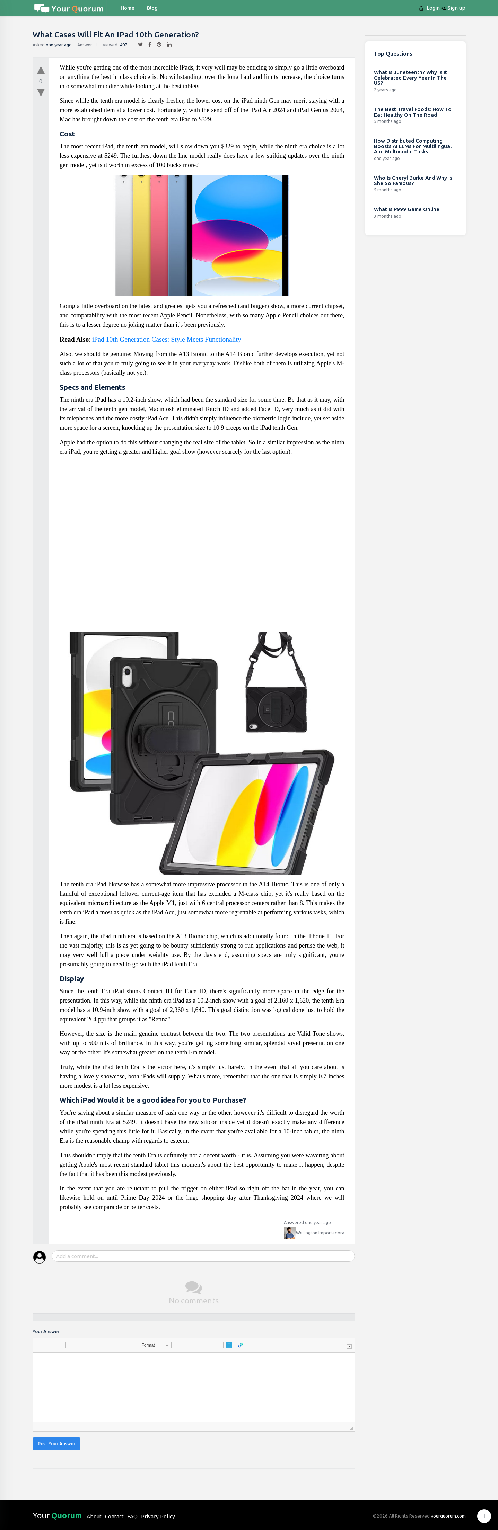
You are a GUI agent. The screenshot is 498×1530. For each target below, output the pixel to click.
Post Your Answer (56, 1443)
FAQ (132, 1516)
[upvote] (41, 68)
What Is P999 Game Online (406, 209)
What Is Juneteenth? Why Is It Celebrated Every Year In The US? (410, 77)
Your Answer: (46, 1331)
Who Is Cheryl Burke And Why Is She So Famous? (413, 180)
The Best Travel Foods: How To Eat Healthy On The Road (413, 112)
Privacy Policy (158, 1516)
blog (152, 8)
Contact (114, 1516)
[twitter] (138, 44)
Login (430, 8)
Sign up (453, 8)
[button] (40, 1345)
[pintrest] (156, 44)
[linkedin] (166, 44)
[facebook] (147, 44)
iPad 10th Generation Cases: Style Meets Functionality (166, 339)
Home (127, 8)
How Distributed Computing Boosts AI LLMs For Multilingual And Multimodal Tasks (413, 146)
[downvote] (41, 93)
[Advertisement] (202, 547)
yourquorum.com (448, 1516)
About (94, 1516)
